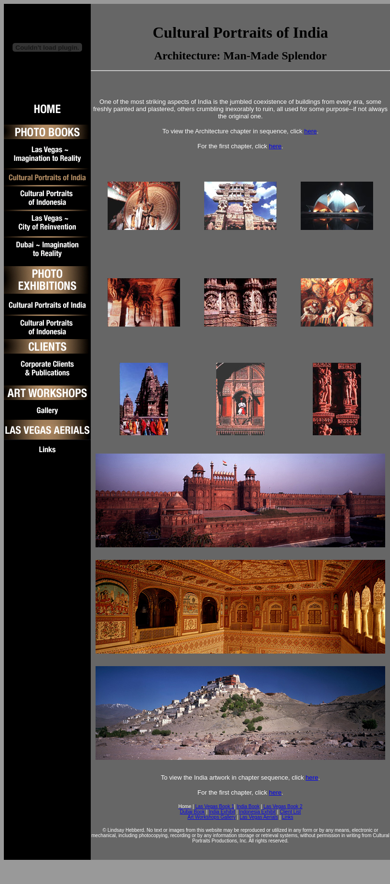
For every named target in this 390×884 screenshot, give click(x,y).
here (310, 131)
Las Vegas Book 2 (283, 806)
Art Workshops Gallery (211, 817)
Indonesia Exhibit (257, 811)
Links (287, 817)
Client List (290, 811)
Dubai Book (192, 811)
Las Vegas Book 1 (214, 806)
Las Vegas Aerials (258, 817)
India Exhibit (222, 811)
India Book (248, 806)
